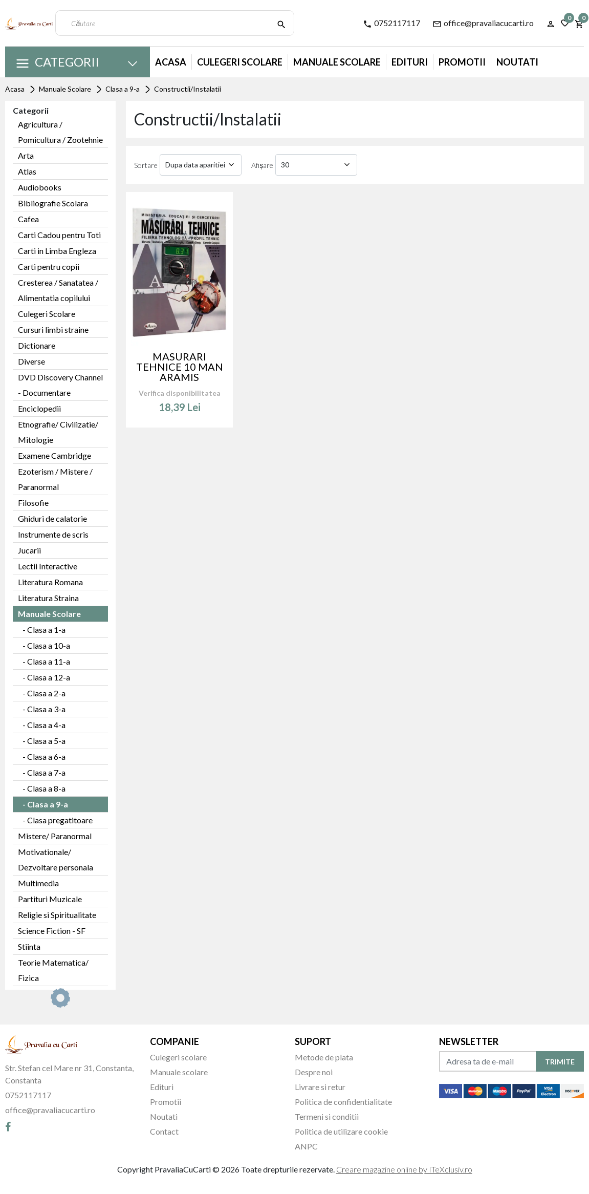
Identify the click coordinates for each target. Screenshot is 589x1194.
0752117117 (391, 23)
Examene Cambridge (54, 455)
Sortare (146, 165)
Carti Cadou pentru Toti (59, 235)
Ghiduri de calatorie (52, 518)
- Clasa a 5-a (42, 740)
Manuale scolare (179, 1072)
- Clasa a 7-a (42, 772)
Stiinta (29, 946)
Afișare (262, 165)
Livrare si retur (320, 1087)
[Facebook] (8, 1126)
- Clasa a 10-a (44, 645)
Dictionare (36, 345)
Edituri (409, 62)
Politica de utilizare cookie (341, 1131)
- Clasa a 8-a (42, 788)
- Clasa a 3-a (42, 709)
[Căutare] (281, 23)
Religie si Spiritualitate (57, 915)
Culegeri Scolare (239, 62)
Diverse (31, 361)
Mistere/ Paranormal (55, 836)
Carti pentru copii (48, 266)
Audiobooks (39, 187)
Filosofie (33, 502)
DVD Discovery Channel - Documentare (60, 384)
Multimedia (38, 883)
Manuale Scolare (337, 62)
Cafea (28, 219)
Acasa (170, 62)
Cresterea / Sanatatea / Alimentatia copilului (58, 290)
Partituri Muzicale (50, 899)
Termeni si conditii (327, 1116)
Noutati (517, 62)
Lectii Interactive (47, 566)
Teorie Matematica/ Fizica (53, 970)
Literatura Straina (48, 598)
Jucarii (29, 550)
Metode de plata (324, 1057)
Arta (26, 155)
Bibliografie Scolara (53, 203)
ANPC (306, 1146)
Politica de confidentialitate (343, 1101)
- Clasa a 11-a (44, 661)
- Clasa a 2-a (42, 693)
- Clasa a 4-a (42, 725)
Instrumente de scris (53, 534)
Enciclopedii (39, 408)
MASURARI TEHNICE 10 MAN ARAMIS (179, 366)
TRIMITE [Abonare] (560, 1061)
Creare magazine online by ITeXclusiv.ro (404, 1169)
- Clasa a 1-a (42, 629)
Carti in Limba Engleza (57, 250)
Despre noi (314, 1072)
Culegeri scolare (178, 1057)
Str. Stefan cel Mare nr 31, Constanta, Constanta (69, 1074)
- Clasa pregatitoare (55, 820)
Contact (164, 1131)
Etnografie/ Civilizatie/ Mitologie (58, 431)
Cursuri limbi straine (53, 329)
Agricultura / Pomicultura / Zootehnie (60, 131)
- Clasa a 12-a (44, 677)
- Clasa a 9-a (43, 804)
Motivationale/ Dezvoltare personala (55, 859)
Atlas (27, 171)
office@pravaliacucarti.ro (483, 23)
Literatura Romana (50, 582)
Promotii (462, 62)
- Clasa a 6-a (42, 756)
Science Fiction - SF (51, 930)
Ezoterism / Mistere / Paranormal (55, 479)
